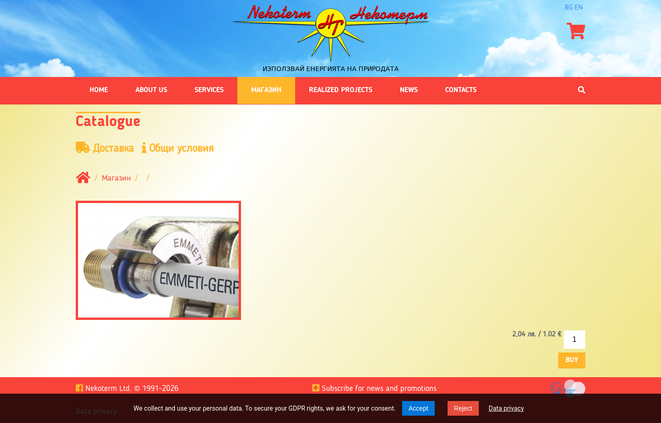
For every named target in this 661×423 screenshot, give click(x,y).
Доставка (105, 148)
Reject (463, 408)
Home (99, 90)
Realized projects (340, 90)
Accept (418, 408)
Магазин (266, 90)
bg (568, 7)
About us (151, 90)
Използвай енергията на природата (331, 68)
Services (209, 90)
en (579, 7)
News (409, 90)
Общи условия (178, 148)
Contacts (460, 90)
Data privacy (506, 408)
